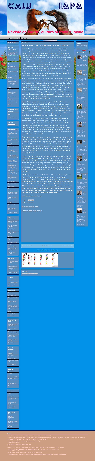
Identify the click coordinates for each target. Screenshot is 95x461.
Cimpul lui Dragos (12, 155)
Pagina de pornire (47, 246)
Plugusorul (10, 385)
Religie (9, 89)
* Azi (9, 114)
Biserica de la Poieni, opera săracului (84, 143)
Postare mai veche (67, 246)
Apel (18, 38)
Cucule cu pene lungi (12, 376)
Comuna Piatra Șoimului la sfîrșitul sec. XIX (12, 174)
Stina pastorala (11, 342)
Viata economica (11, 102)
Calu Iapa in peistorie (12, 136)
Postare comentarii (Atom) (51, 250)
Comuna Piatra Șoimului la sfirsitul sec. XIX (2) (12, 169)
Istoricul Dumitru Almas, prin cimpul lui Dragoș (13, 197)
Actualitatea (10, 66)
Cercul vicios (11, 396)
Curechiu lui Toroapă (12, 355)
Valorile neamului (12, 364)
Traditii (9, 99)
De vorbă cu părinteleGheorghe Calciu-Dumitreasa (12, 294)
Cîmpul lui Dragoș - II (13, 157)
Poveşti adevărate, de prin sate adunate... (85, 58)
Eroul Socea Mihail (12, 358)
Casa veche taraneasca (13, 282)
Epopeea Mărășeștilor (12, 181)
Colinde (10, 373)
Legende (10, 77)
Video (9, 104)
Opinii (9, 87)
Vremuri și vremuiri (12, 272)
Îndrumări (10, 236)
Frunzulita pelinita (12, 383)
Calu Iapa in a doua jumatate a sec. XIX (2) (12, 133)
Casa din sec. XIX (12, 280)
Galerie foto (24, 38)
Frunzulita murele (12, 380)
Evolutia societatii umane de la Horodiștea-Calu (12, 185)
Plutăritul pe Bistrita (12, 242)
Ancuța (9, 393)
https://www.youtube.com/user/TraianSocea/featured (82, 47)
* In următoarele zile (12, 117)
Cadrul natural (11, 68)
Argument (11, 38)
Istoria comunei (30, 202)
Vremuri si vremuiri (12, 212)
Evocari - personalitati (13, 71)
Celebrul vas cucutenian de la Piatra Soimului (13, 151)
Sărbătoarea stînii (12, 285)
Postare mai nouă (27, 246)
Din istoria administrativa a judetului (11, 417)
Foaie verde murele (12, 378)
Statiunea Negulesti (12, 95)
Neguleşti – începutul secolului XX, (85, 91)
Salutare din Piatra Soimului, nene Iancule (12, 310)
